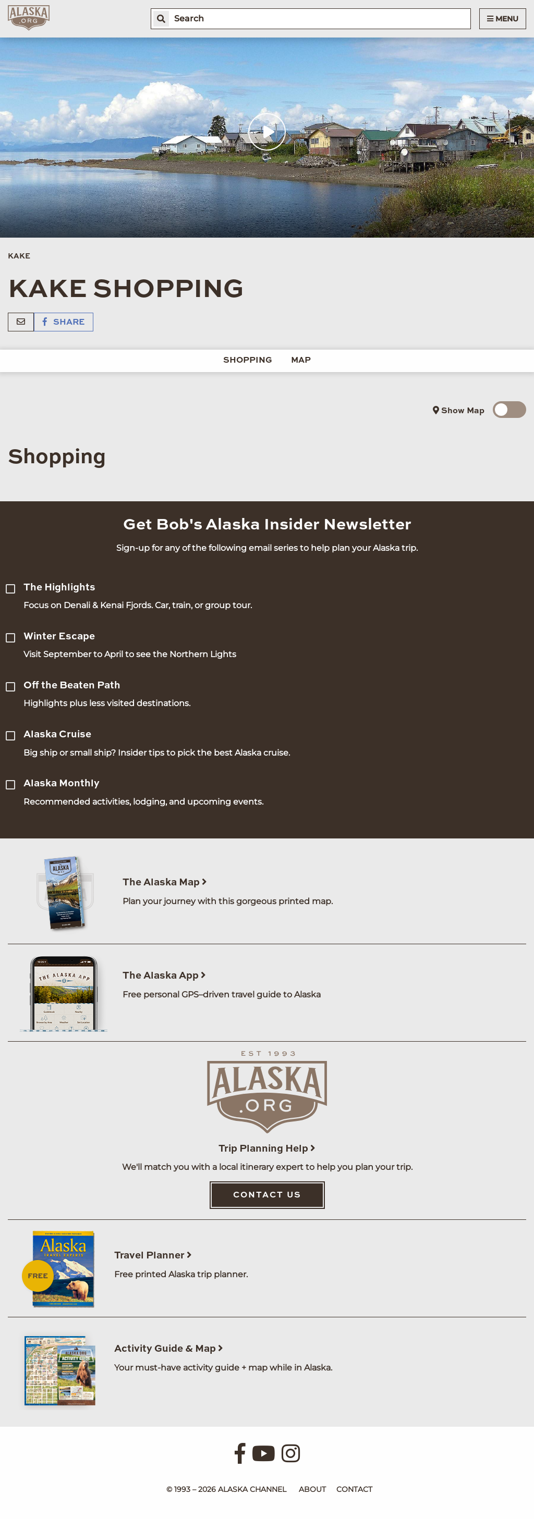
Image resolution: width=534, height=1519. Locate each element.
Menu (502, 18)
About (312, 1489)
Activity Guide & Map (168, 1349)
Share (63, 322)
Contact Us (267, 1195)
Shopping (247, 360)
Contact (354, 1489)
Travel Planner (153, 1256)
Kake (19, 256)
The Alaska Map (165, 882)
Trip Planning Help (267, 1149)
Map (301, 360)
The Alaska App (164, 976)
